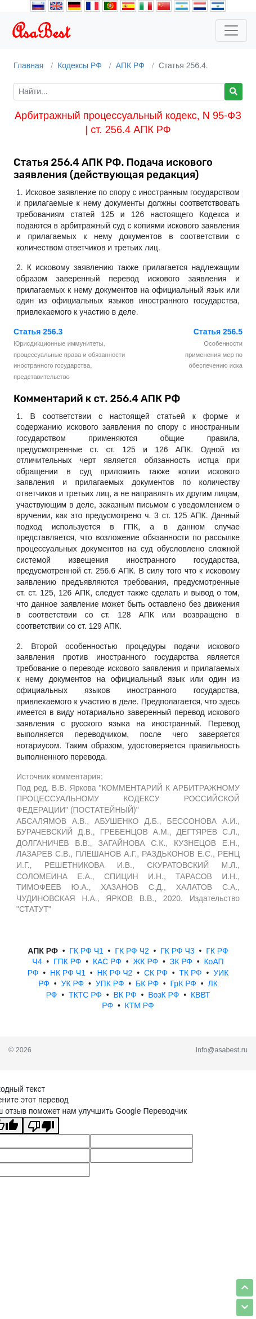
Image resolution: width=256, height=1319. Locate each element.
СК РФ (156, 972)
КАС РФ (107, 961)
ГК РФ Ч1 (86, 950)
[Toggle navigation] (231, 30)
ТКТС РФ (85, 994)
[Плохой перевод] (41, 1125)
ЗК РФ (181, 961)
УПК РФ (110, 983)
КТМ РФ (139, 1005)
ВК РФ (124, 994)
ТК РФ (190, 972)
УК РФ (72, 983)
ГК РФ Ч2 (132, 950)
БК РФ (147, 983)
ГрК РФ (183, 983)
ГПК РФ (67, 961)
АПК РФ (130, 65)
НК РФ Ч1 (68, 972)
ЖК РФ (145, 961)
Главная (28, 65)
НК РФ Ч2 (114, 972)
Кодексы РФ (79, 65)
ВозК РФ (163, 994)
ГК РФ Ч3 (177, 950)
